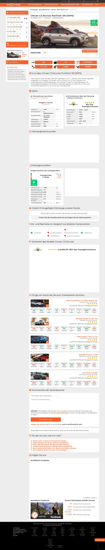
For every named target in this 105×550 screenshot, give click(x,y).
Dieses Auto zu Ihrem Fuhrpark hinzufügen (49, 441)
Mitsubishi (82, 529)
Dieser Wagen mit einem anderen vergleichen (51, 443)
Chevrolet (34, 535)
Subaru (50, 539)
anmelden (66, 1)
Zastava (60, 545)
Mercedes (72, 535)
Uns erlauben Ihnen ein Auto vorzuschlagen (50, 450)
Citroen (53, 9)
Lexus (72, 531)
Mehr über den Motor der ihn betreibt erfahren (51, 444)
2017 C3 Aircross (62, 9)
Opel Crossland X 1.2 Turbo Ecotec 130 (82, 300)
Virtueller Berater (35, 4)
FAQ (14, 534)
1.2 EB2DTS (46, 104)
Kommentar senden (46, 419)
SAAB (92, 531)
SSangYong (92, 532)
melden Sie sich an (38, 424)
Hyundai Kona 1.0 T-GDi (88, 355)
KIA (63, 534)
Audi (34, 529)
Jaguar (62, 529)
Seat (92, 534)
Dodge (54, 528)
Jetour (62, 532)
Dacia (44, 534)
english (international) (77, 1)
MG (72, 532)
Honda (54, 534)
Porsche (82, 535)
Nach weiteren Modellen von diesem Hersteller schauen (54, 448)
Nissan (82, 531)
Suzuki (50, 541)
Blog (97, 4)
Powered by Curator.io (90, 497)
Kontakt (31, 1)
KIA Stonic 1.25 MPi (90, 373)
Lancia (72, 528)
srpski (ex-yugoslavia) (92, 1)
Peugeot (82, 534)
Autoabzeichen (87, 4)
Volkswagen (50, 545)
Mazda (72, 534)
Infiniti (62, 528)
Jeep (62, 531)
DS (45, 532)
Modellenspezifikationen (70, 4)
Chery (34, 534)
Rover (92, 529)
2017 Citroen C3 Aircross (14, 50)
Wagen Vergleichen (51, 4)
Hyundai (53, 535)
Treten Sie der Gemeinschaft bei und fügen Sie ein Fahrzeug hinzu (65, 217)
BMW (34, 531)
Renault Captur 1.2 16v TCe (87, 319)
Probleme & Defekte (39, 98)
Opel (82, 532)
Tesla (50, 542)
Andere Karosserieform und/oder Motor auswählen (52, 446)
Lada (62, 535)
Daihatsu (44, 535)
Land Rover (72, 529)
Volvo (50, 547)
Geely (54, 532)
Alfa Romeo (34, 528)
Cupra (45, 531)
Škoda (60, 547)
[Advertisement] (17, 113)
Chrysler (44, 528)
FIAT (54, 529)
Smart (93, 535)
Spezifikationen (44, 9)
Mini (82, 528)
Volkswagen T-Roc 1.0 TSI (87, 337)
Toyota (50, 544)
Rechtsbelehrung (23, 1)
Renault (92, 528)
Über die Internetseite (12, 1)
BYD (34, 532)
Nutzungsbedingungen (60, 413)
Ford (54, 531)
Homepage (34, 9)
